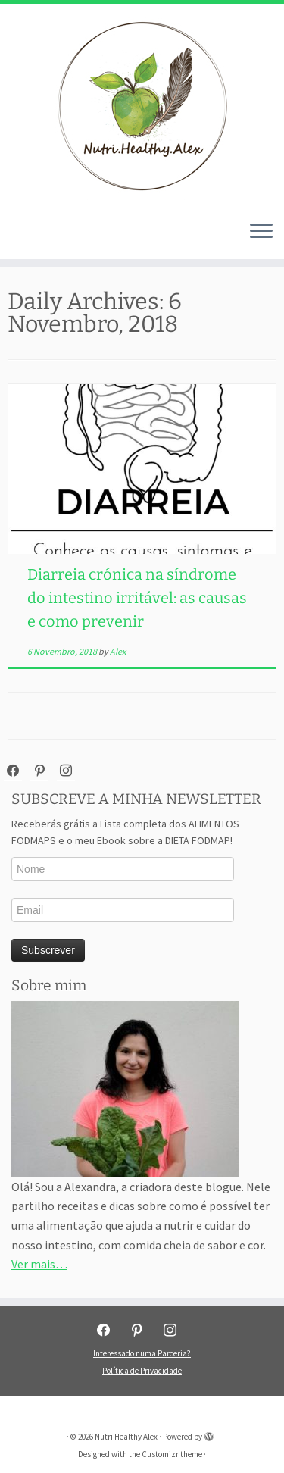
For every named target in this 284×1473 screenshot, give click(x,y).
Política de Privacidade (142, 1370)
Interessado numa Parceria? (142, 1353)
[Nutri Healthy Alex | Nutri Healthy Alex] (142, 106)
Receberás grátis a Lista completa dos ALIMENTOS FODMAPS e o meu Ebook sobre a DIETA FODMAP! (125, 832)
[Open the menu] (261, 231)
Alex (118, 651)
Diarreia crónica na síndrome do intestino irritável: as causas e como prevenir (137, 597)
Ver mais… (39, 1263)
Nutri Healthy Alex (126, 1436)
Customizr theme (172, 1454)
